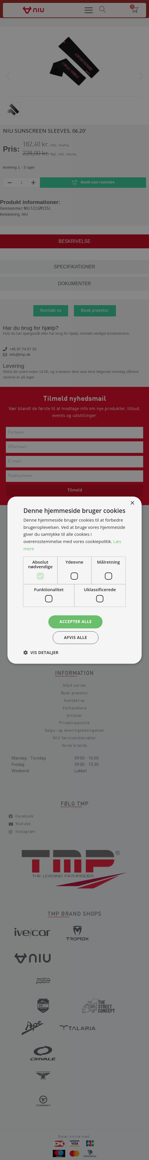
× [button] (132, 503)
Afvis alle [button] (75, 637)
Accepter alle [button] (75, 621)
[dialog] (74, 580)
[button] (41, 652)
